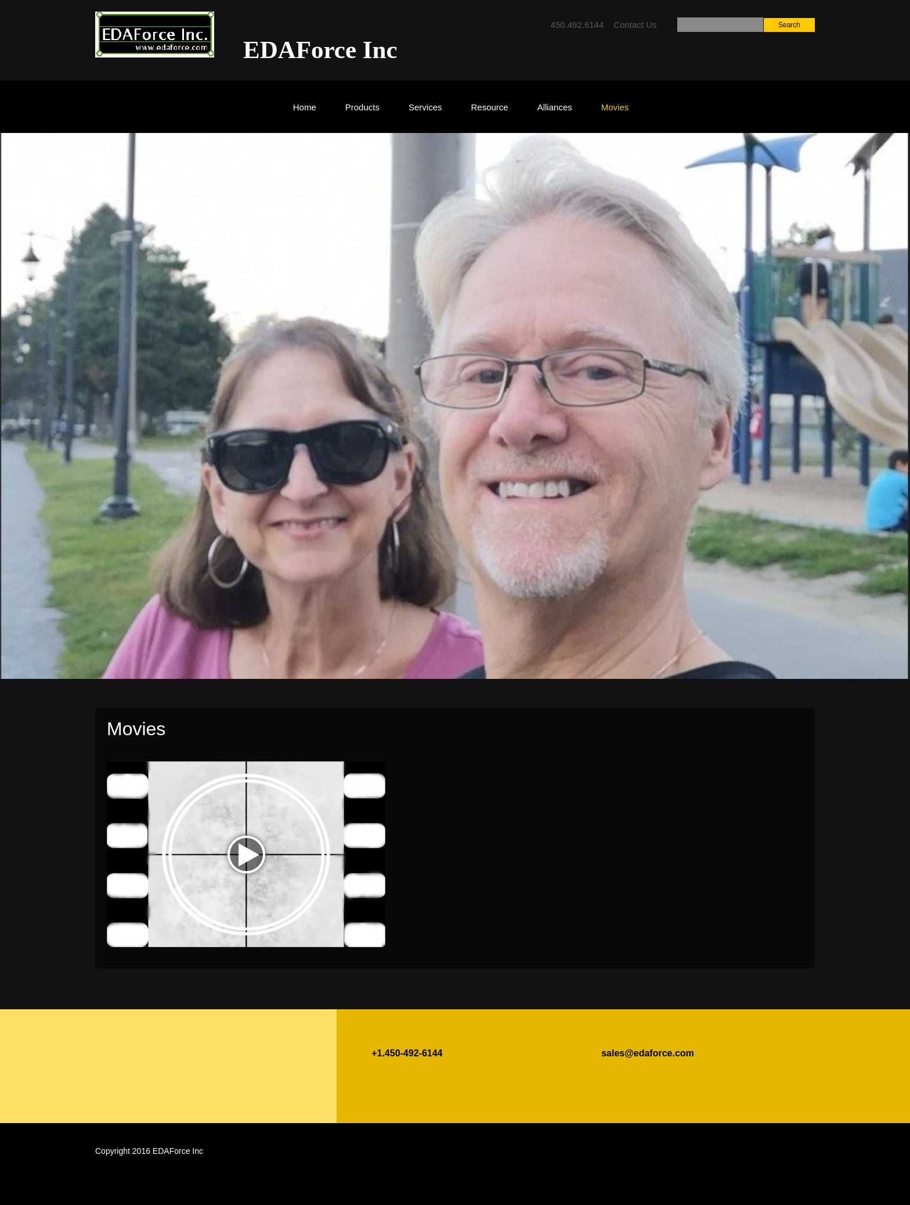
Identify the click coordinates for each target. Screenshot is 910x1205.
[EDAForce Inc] (154, 34)
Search (789, 25)
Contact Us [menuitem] (634, 25)
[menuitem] (304, 112)
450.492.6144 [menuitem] (577, 25)
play (246, 854)
